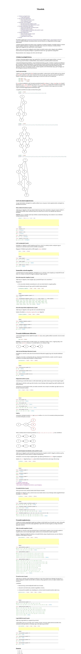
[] (23, 80)
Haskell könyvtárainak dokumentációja (35, 39)
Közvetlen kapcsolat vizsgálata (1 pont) (28, 23)
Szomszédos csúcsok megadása (24, 22)
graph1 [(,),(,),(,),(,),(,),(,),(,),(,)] (32, 92)
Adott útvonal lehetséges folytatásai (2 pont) (29, 27)
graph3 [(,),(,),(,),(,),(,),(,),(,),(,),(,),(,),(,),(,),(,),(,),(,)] (42, 156)
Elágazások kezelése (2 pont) (26, 28)
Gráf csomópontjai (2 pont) (26, 21)
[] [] (27, 494)
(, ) (24, 79)
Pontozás (20, 37)
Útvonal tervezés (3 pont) (26, 35)
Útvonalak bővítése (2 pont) (26, 31)
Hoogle (48, 39)
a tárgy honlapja (53, 39)
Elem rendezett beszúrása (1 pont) (27, 19)
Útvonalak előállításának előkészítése (25, 26)
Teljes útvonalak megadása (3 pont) (28, 33)
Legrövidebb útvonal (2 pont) (27, 36)
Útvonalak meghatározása (23, 32)
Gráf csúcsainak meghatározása (24, 18)
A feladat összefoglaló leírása (24, 16)
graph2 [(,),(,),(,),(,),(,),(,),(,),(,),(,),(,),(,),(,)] (38, 124)
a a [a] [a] (26, 217)
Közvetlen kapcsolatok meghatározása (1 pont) (30, 24)
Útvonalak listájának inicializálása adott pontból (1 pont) (32, 30)
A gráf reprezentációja (25, 17)
